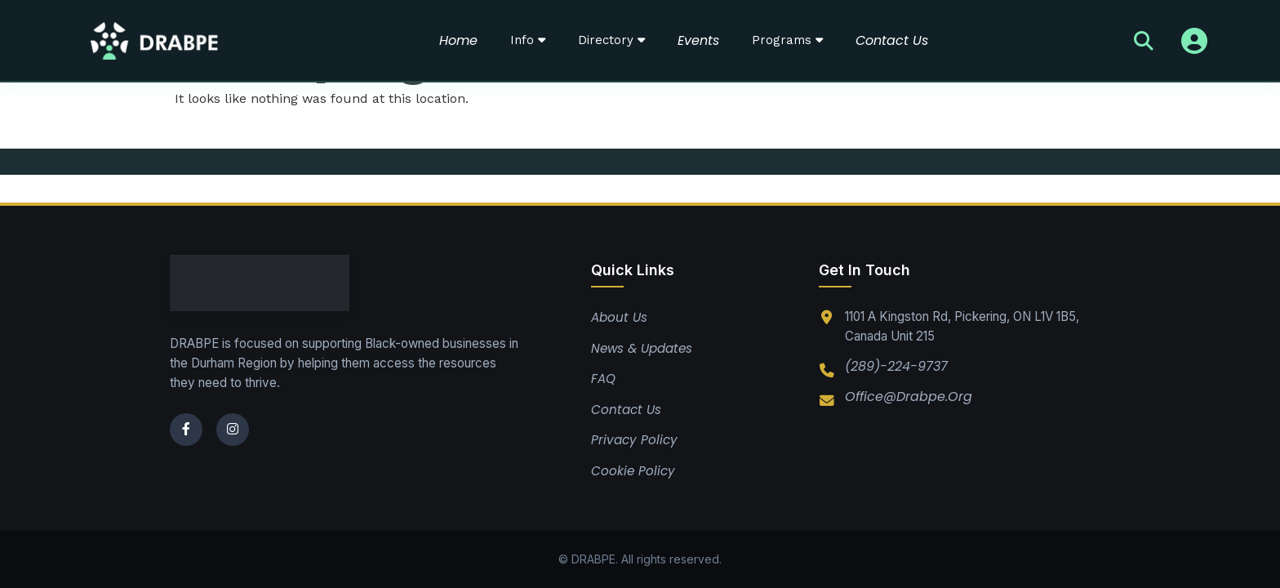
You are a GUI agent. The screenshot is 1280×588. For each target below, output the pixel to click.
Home (458, 40)
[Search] (1144, 41)
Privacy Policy (634, 439)
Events (698, 40)
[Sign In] (1194, 41)
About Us (619, 317)
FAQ (603, 378)
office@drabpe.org (908, 396)
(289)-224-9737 (896, 366)
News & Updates (641, 348)
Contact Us (892, 40)
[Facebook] (186, 429)
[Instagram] (232, 429)
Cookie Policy (633, 470)
